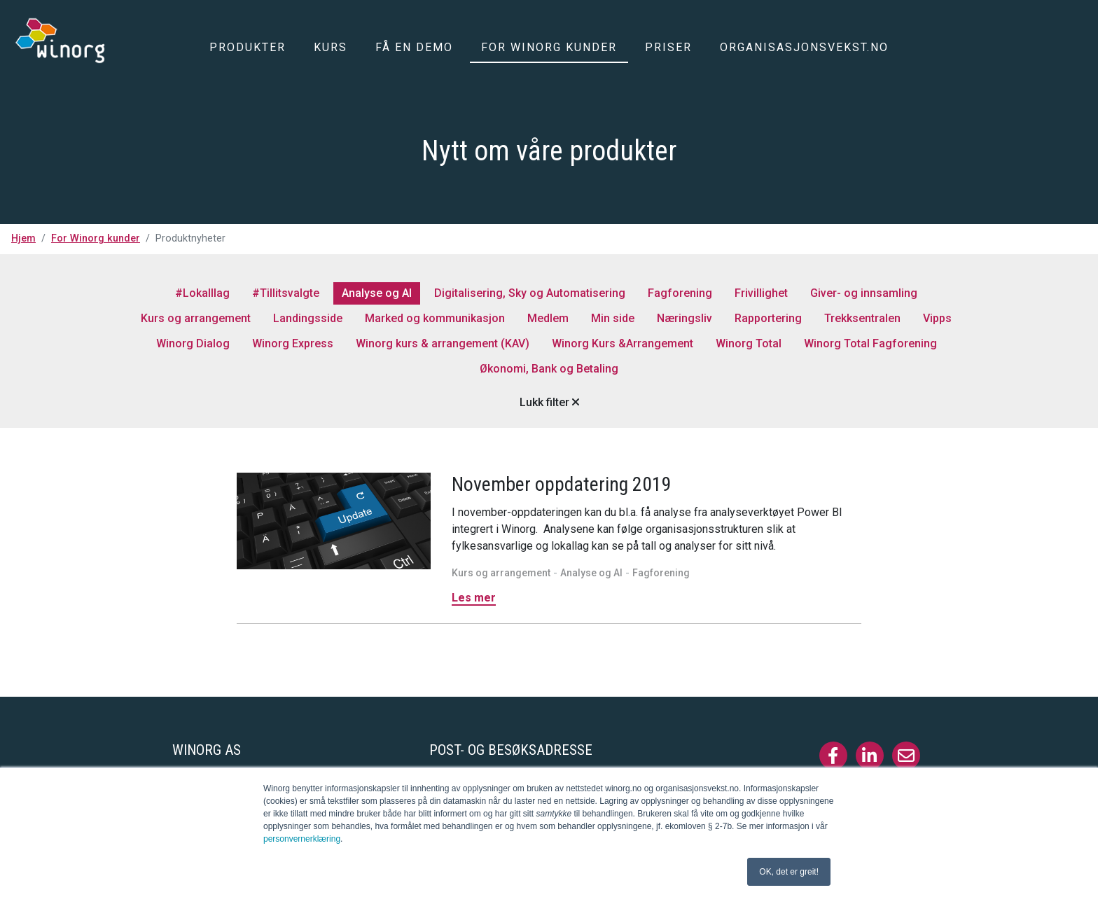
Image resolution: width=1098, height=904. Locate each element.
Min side (612, 318)
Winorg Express (292, 343)
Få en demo (414, 47)
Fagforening (680, 293)
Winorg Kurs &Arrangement (622, 343)
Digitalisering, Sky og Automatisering (529, 293)
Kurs (330, 47)
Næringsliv (684, 318)
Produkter (247, 47)
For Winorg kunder (549, 47)
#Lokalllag (202, 293)
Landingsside (307, 318)
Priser (668, 47)
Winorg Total (748, 343)
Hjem (23, 238)
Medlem (548, 318)
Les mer (474, 597)
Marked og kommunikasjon (435, 318)
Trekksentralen (862, 318)
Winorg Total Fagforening (870, 343)
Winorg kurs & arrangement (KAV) (442, 343)
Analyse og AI (377, 293)
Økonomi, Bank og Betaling (549, 368)
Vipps (937, 318)
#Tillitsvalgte (285, 293)
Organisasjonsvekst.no (804, 47)
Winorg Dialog (193, 343)
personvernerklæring (301, 839)
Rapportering (768, 318)
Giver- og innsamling (863, 293)
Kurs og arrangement (196, 318)
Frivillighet (761, 293)
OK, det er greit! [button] (789, 872)
